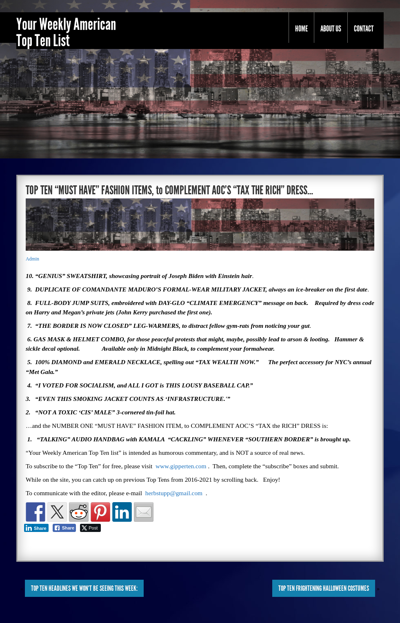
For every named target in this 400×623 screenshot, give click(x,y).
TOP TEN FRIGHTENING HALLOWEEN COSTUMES (323, 588)
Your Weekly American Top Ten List (66, 33)
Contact (363, 28)
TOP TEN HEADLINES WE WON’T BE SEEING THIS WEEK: (84, 588)
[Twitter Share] (90, 528)
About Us (330, 28)
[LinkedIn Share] (36, 528)
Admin (32, 259)
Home (301, 28)
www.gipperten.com (181, 466)
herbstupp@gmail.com (173, 493)
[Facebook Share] (64, 528)
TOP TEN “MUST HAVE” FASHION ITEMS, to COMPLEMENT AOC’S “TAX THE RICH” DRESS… (169, 190)
